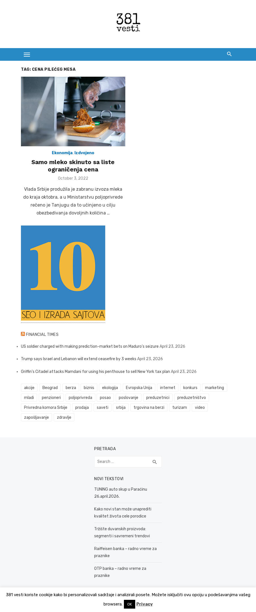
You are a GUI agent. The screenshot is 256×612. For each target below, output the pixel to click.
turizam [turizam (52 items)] (179, 408)
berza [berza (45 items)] (70, 388)
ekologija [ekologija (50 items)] (110, 388)
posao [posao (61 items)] (105, 398)
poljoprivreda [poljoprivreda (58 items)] (80, 398)
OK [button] (129, 604)
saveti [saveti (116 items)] (102, 408)
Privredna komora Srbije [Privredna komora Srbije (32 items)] (45, 408)
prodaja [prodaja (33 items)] (81, 408)
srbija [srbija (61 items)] (120, 408)
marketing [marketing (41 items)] (214, 388)
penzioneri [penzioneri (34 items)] (50, 398)
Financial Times (41, 334)
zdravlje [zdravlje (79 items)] (63, 418)
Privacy (144, 604)
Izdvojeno (84, 153)
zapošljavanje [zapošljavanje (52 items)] (36, 418)
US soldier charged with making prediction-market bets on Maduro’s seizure (89, 346)
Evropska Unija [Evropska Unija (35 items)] (138, 388)
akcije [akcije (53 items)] (29, 388)
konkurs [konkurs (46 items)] (190, 388)
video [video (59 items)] (199, 408)
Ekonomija (62, 153)
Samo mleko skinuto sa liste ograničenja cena (73, 166)
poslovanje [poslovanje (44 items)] (128, 398)
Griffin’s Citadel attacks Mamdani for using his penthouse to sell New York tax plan (95, 372)
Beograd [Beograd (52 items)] (49, 388)
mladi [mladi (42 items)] (29, 398)
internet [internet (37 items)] (167, 388)
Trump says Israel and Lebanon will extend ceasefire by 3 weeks (78, 359)
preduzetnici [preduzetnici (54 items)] (157, 398)
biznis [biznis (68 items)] (88, 388)
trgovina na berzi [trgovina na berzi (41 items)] (148, 408)
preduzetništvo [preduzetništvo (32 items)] (191, 398)
